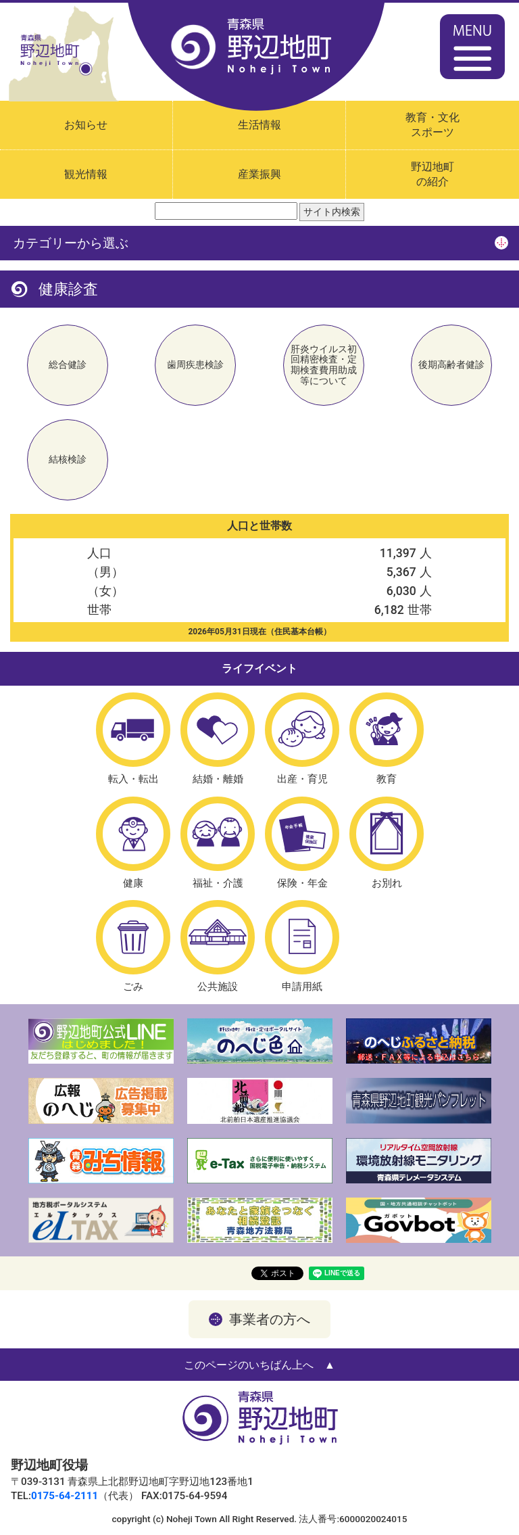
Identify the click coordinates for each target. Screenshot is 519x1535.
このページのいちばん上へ (249, 1365)
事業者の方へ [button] (269, 1319)
